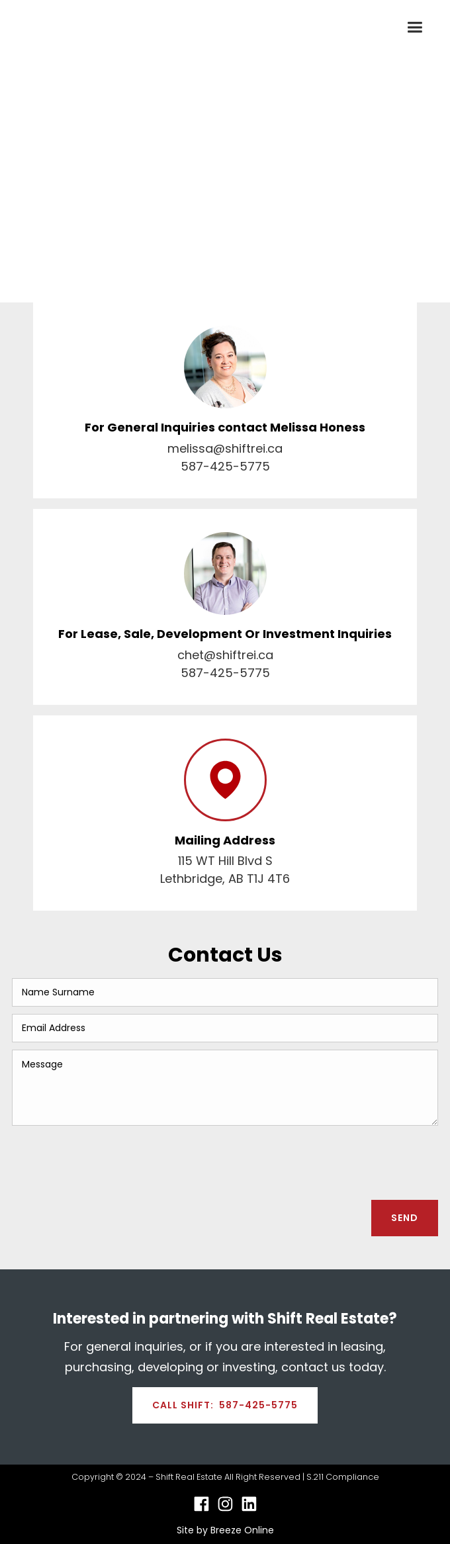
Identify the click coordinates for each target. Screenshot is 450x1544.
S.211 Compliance (342, 1476)
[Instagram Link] (225, 1504)
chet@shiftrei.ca (225, 655)
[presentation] (337, 1159)
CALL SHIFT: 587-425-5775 (225, 1405)
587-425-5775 (225, 466)
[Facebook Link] (201, 1504)
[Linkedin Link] (249, 1504)
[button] (414, 27)
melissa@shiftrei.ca (225, 448)
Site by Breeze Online (225, 1530)
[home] (56, 27)
